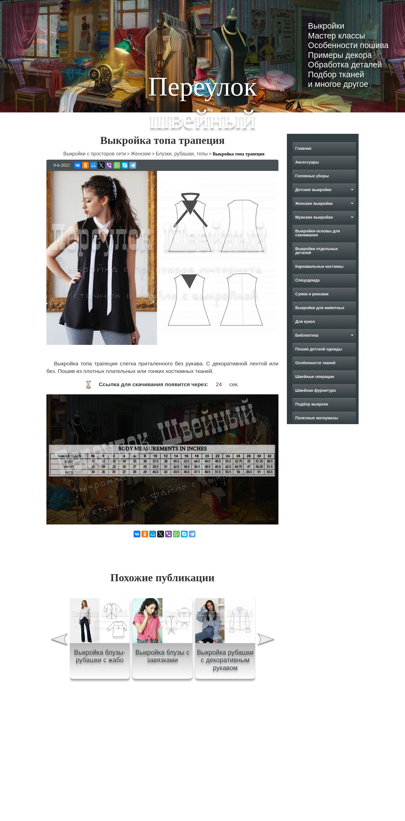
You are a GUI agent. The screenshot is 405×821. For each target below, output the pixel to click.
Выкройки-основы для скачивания (317, 233)
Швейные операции (314, 376)
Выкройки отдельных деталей (316, 250)
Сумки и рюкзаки (311, 294)
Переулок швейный (202, 102)
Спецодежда (307, 280)
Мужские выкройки (314, 217)
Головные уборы (312, 176)
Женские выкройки (314, 203)
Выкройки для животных (320, 308)
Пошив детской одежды (318, 349)
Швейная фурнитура (315, 390)
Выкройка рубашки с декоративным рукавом (225, 660)
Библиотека (306, 335)
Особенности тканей (315, 363)
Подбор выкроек (311, 404)
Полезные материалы (316, 418)
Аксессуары (307, 162)
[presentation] (59, 641)
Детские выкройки (313, 189)
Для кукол (305, 321)
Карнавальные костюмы (319, 266)
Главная (303, 148)
